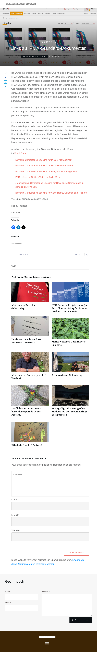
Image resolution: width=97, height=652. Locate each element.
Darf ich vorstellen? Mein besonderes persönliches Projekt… (30, 402)
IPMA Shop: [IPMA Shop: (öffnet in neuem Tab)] (20, 153)
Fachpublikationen (31, 56)
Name (15, 499)
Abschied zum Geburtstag (70, 367)
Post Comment (76, 552)
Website (15, 530)
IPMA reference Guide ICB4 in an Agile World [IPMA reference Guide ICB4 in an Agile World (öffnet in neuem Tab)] (37, 177)
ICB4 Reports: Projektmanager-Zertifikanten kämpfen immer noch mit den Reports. (70, 299)
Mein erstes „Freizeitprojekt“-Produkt (30, 367)
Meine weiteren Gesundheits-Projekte (70, 333)
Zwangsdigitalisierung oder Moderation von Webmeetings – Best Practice (70, 402)
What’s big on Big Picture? (30, 435)
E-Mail (15, 515)
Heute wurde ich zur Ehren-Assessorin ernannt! (30, 332)
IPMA (44, 56)
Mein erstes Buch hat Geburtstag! (30, 299)
